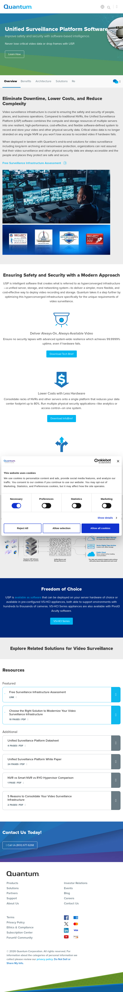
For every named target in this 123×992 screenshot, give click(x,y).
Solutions (61, 81)
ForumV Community (20, 937)
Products (12, 883)
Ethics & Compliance (20, 927)
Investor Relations (75, 883)
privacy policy (45, 959)
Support (12, 898)
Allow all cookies (100, 528)
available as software (28, 597)
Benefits (26, 81)
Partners (12, 893)
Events (68, 888)
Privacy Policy (16, 922)
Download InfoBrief (61, 418)
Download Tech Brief (62, 354)
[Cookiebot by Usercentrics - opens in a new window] (96, 461)
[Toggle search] (109, 6)
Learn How (14, 54)
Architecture (43, 81)
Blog (67, 893)
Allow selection (61, 528)
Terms (10, 917)
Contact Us (71, 903)
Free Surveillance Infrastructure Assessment (32, 163)
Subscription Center (20, 932)
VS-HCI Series (61, 621)
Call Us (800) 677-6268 (20, 845)
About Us (13, 903)
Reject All (22, 528)
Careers (69, 898)
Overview (10, 81)
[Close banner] (118, 461)
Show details (105, 517)
